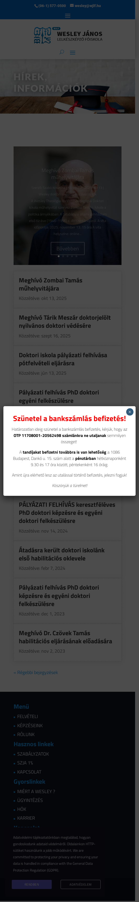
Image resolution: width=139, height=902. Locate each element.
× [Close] (129, 412)
